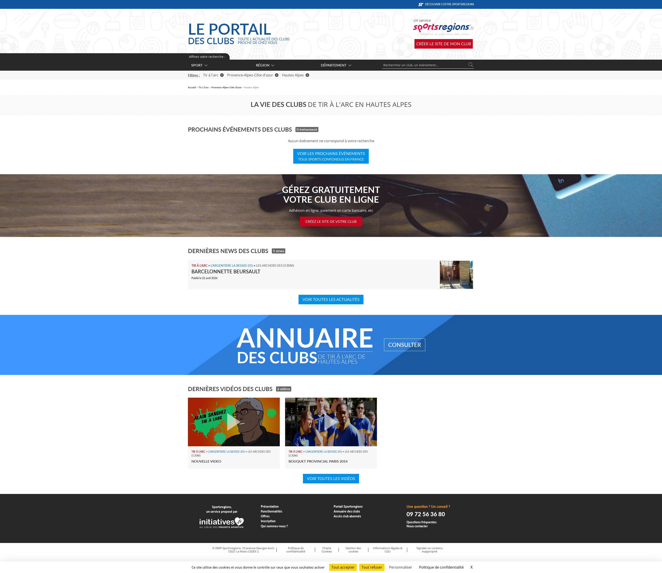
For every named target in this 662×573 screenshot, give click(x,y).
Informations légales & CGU (387, 550)
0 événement (307, 129)
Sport (199, 65)
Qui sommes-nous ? (274, 526)
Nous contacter (417, 526)
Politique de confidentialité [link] (441, 567)
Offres (265, 516)
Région (265, 65)
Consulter (404, 344)
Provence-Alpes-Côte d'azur (252, 75)
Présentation (270, 506)
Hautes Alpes (295, 75)
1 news (278, 251)
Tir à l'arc (213, 75)
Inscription (268, 521)
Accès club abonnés (347, 516)
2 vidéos (283, 389)
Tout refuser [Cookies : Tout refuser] (371, 567)
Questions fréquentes (422, 522)
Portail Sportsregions (348, 506)
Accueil (192, 87)
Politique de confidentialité (295, 550)
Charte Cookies (327, 550)
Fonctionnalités (271, 511)
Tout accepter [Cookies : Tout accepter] (343, 567)
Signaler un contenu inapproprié (429, 550)
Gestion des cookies (353, 550)
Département (336, 65)
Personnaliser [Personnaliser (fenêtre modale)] (400, 567)
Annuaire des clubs (347, 511)
